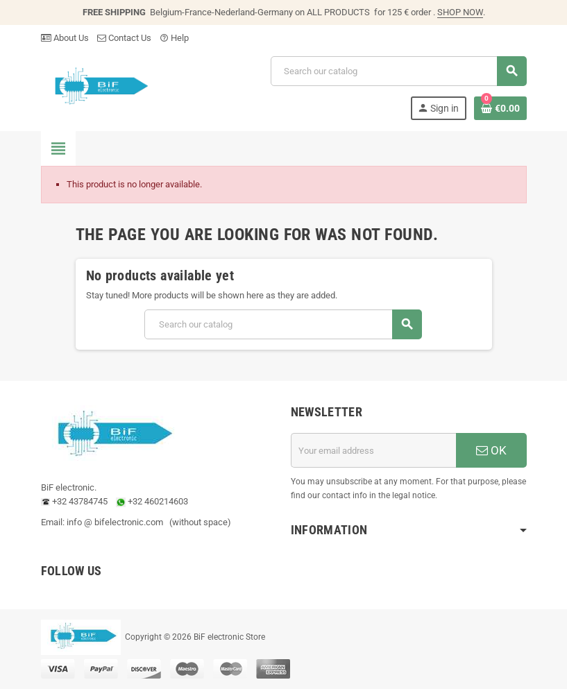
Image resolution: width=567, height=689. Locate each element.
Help (174, 38)
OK (491, 450)
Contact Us (124, 38)
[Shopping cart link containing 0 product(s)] (500, 108)
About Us (65, 38)
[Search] (398, 71)
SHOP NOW (460, 12)
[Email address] (373, 450)
